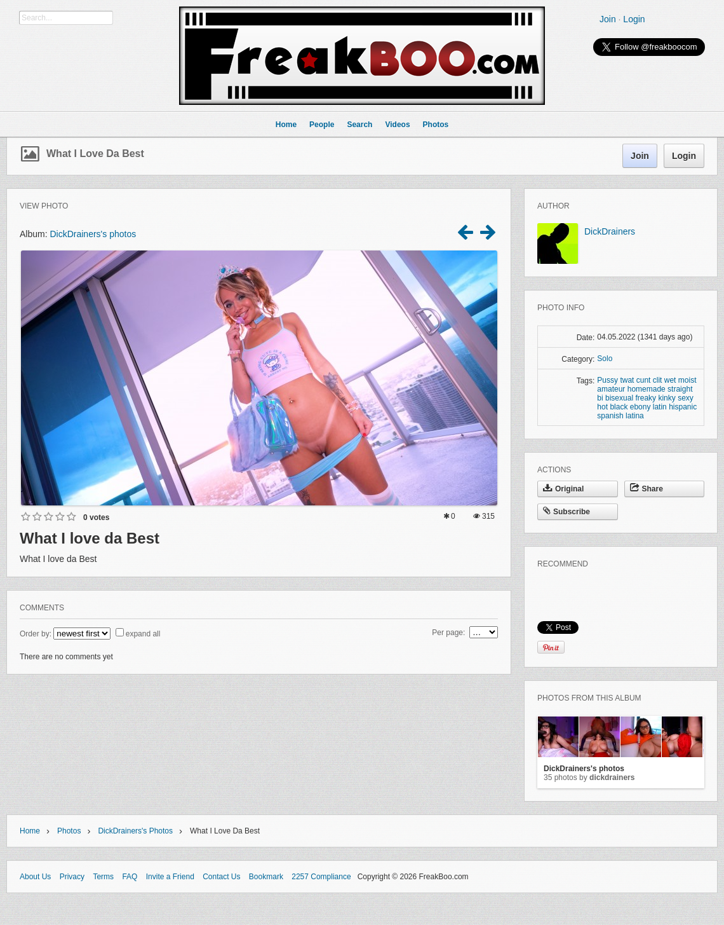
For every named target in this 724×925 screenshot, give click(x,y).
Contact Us (221, 876)
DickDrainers (609, 231)
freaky (645, 398)
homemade (646, 389)
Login (634, 19)
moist (687, 380)
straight (679, 389)
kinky (666, 398)
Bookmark (266, 876)
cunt (643, 380)
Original (563, 489)
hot (602, 406)
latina (635, 415)
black (618, 406)
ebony (640, 406)
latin (660, 406)
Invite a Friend (170, 876)
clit (657, 380)
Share (646, 489)
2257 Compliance (321, 876)
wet (670, 380)
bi (600, 398)
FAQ (129, 876)
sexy (686, 398)
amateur (611, 389)
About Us (35, 876)
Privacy (72, 876)
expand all (143, 633)
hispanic (683, 406)
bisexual (619, 398)
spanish (610, 415)
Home (30, 830)
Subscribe (566, 512)
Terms (103, 876)
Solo (604, 358)
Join (608, 19)
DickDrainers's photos (93, 234)
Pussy (607, 380)
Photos (69, 830)
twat (627, 380)
